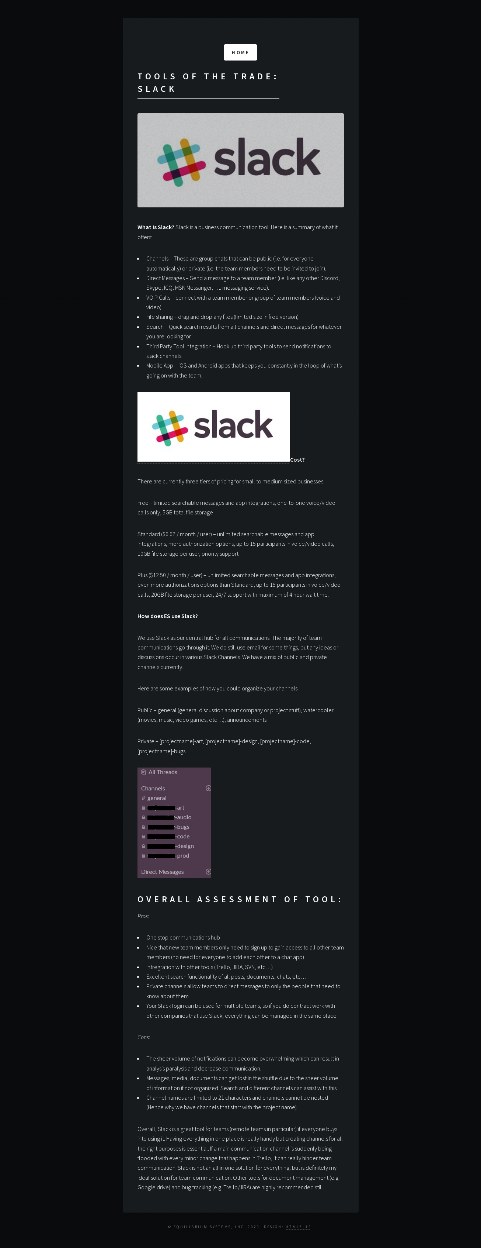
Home (241, 52)
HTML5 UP (298, 1227)
